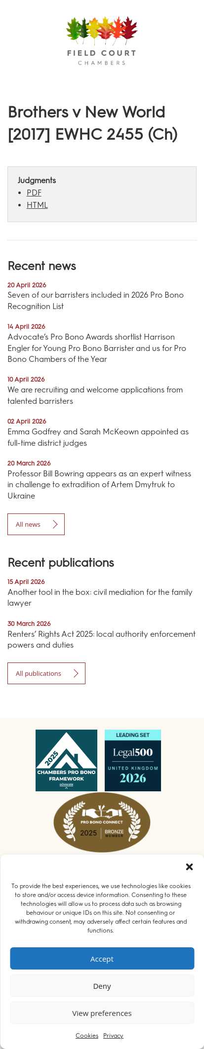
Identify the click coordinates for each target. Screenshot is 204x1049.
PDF (34, 192)
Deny (102, 986)
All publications (38, 673)
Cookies (87, 1035)
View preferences (101, 1013)
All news (28, 524)
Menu (179, 78)
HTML (37, 205)
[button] (189, 867)
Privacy (113, 1035)
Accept (102, 959)
